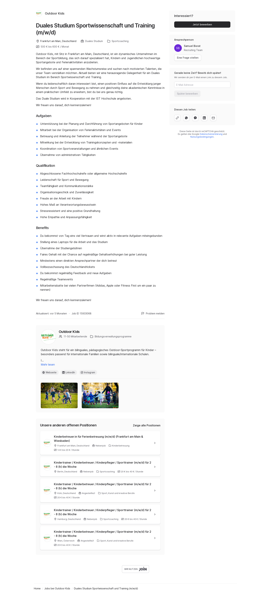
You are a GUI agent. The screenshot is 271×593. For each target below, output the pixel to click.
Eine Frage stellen (187, 57)
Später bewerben (187, 93)
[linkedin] (204, 118)
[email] (213, 118)
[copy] (177, 118)
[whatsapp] (186, 118)
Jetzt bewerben (202, 24)
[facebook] (195, 118)
